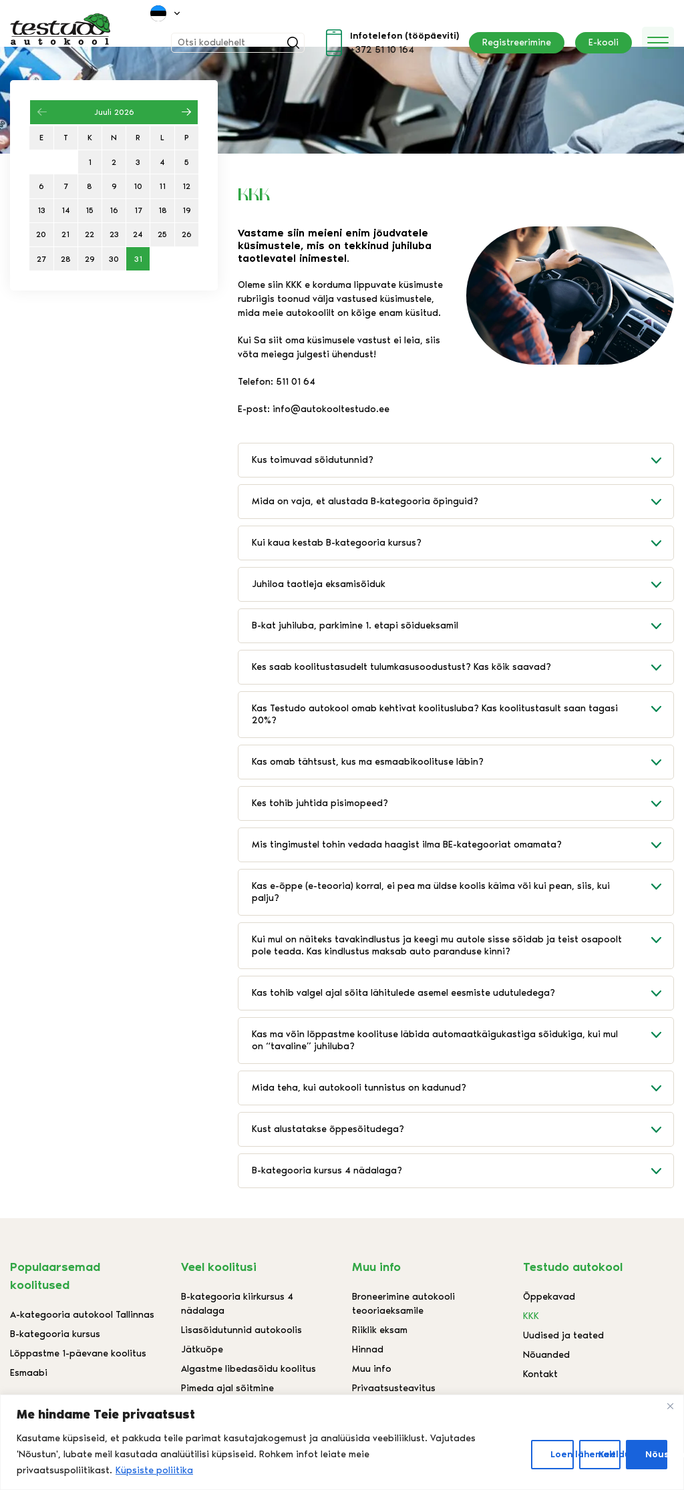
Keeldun (609, 1454)
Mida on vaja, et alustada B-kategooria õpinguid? (462, 501)
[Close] (670, 1406)
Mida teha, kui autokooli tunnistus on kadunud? (462, 1088)
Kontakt (540, 1374)
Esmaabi (28, 1372)
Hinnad (367, 1349)
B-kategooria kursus (55, 1334)
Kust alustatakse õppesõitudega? (462, 1129)
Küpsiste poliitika (154, 1470)
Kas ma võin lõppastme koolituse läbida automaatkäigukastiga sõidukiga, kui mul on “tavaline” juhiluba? (462, 1035)
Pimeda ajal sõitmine (227, 1388)
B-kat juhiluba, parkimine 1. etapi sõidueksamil (462, 625)
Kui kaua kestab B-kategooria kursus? (462, 543)
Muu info (371, 1368)
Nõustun (656, 1454)
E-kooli (603, 42)
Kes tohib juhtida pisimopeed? (462, 803)
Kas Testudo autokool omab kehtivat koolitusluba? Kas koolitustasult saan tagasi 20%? (462, 709)
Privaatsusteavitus (394, 1388)
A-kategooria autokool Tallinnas (82, 1314)
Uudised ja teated (563, 1335)
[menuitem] (166, 13)
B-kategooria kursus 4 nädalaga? (462, 1170)
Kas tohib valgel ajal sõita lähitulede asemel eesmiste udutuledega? (462, 993)
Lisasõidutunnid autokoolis (241, 1330)
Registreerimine (516, 42)
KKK (531, 1316)
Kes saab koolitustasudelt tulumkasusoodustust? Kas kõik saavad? (462, 667)
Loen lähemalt (562, 1454)
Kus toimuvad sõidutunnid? (462, 460)
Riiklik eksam (379, 1330)
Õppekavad (549, 1296)
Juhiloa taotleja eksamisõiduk (462, 584)
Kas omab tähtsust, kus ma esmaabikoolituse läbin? (462, 762)
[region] (342, 1442)
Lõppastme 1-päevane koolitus (78, 1353)
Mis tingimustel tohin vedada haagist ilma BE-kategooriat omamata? (462, 845)
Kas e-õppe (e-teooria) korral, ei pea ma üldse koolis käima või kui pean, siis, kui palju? (462, 887)
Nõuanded (546, 1354)
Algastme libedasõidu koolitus (248, 1368)
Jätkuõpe (202, 1349)
